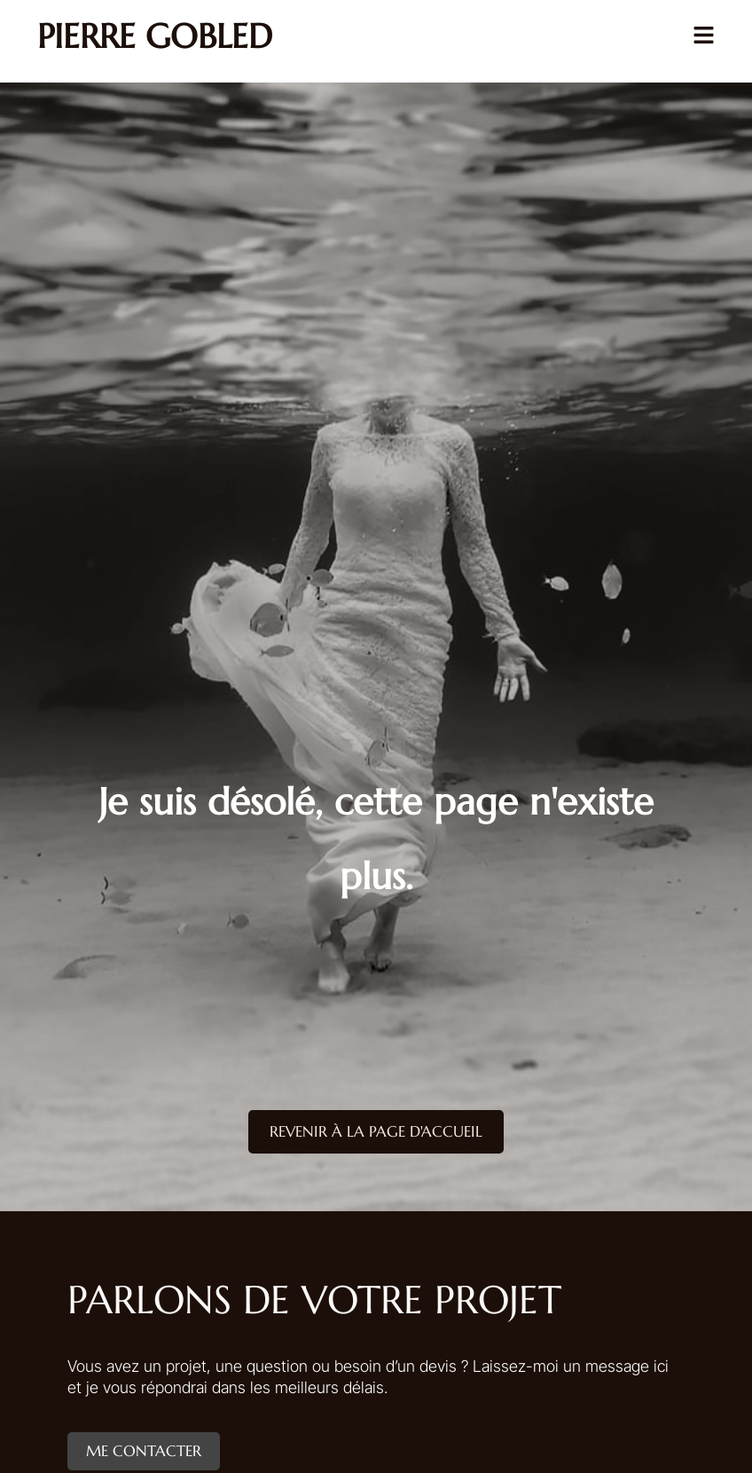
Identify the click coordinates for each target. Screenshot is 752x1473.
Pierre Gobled (154, 36)
